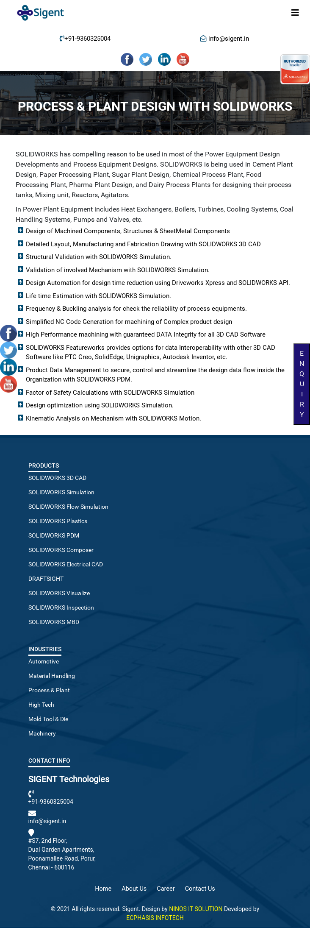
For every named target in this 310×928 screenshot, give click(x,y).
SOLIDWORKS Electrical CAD (65, 564)
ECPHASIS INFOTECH (154, 917)
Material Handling (51, 675)
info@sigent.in (228, 38)
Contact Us (200, 888)
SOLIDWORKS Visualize (59, 593)
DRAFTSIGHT (46, 578)
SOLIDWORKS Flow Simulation (68, 506)
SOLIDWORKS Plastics (57, 521)
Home (103, 888)
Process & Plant (49, 690)
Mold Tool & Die (48, 719)
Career (165, 888)
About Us (134, 888)
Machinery (42, 733)
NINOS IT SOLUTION (195, 909)
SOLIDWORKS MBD (53, 622)
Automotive (43, 661)
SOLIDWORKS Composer (61, 549)
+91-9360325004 (87, 38)
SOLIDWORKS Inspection (61, 607)
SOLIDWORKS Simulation (61, 492)
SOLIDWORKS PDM (53, 535)
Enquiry (301, 383)
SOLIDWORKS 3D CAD (57, 477)
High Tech (41, 704)
